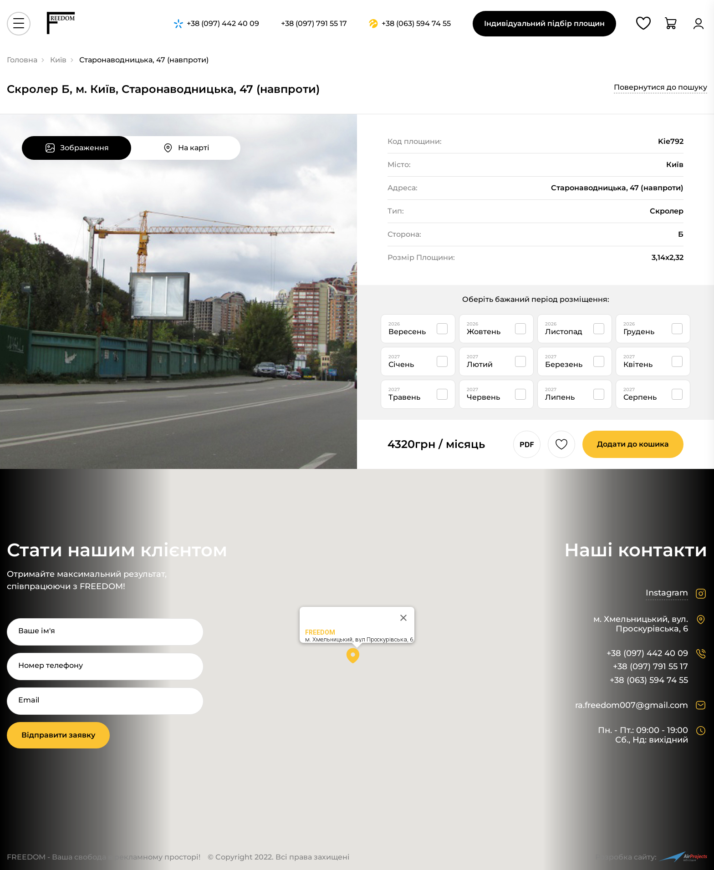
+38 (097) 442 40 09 (647, 653)
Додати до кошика (633, 444)
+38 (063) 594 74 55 (649, 680)
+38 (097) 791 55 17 (650, 667)
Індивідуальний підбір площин (544, 23)
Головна (22, 60)
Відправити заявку (58, 735)
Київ (58, 60)
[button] (357, 659)
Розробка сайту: (651, 857)
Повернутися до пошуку (660, 87)
